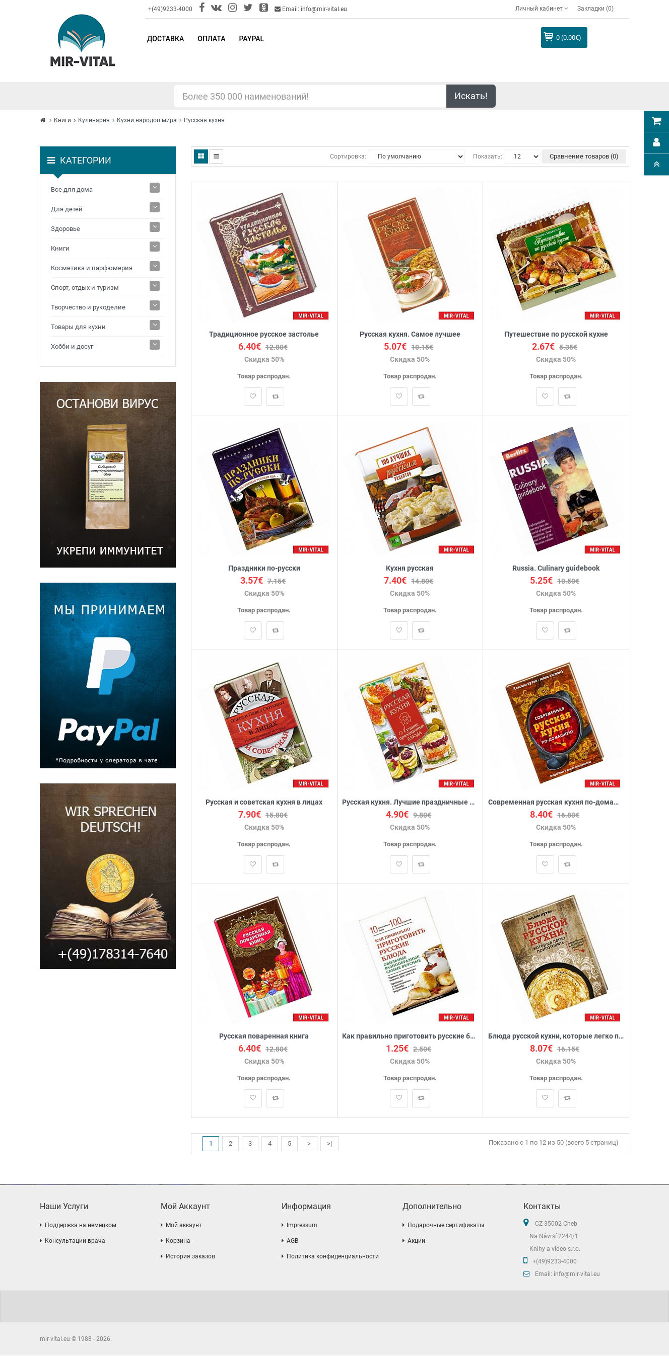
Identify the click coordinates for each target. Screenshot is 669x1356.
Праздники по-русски (264, 568)
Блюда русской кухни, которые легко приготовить (556, 1036)
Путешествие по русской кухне (556, 334)
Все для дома (72, 189)
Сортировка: (348, 156)
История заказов (190, 1256)
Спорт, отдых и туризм (85, 287)
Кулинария (94, 120)
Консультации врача (75, 1241)
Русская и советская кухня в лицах (264, 802)
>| (329, 1143)
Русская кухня (204, 120)
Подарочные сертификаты (446, 1225)
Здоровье (65, 228)
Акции (416, 1241)
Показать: (487, 156)
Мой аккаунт (184, 1225)
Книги (62, 120)
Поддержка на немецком (80, 1225)
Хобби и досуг (72, 346)
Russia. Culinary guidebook (555, 568)
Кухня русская (410, 568)
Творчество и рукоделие (88, 307)
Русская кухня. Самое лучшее (410, 334)
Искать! (471, 96)
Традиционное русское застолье (264, 334)
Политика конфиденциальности (333, 1256)
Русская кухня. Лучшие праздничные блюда (410, 802)
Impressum (302, 1225)
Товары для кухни (78, 327)
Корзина (178, 1241)
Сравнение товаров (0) (584, 156)
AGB (292, 1241)
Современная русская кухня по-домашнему (556, 802)
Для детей (67, 209)
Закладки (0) (595, 8)
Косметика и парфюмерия (91, 268)
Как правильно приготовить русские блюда (410, 1036)
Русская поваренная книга (264, 1036)
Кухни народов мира (147, 120)
